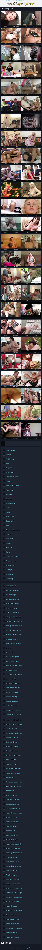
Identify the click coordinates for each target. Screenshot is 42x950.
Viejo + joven (10, 516)
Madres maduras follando (13, 720)
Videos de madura (12, 906)
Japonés (9, 494)
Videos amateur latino (13, 769)
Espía (8, 508)
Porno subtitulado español (13, 893)
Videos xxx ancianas (13, 773)
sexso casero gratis (12, 705)
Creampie (9, 570)
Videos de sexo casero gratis (15, 0)
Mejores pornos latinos (13, 888)
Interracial (9, 548)
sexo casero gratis (12, 692)
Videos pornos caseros (13, 928)
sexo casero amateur (13, 688)
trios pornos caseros (13, 710)
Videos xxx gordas (12, 746)
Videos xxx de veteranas (13, 910)
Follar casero (10, 450)
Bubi (7, 525)
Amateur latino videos (13, 786)
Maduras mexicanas (13, 884)
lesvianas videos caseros (13, 621)
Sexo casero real (11, 870)
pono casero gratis (12, 657)
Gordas (8, 543)
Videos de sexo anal (12, 924)
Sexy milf (9, 468)
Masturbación (11, 503)
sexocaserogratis (12, 701)
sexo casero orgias (12, 697)
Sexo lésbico (10, 539)
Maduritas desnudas (13, 808)
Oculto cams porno (12, 556)
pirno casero (10, 648)
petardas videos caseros (13, 643)
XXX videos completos (13, 804)
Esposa (8, 534)
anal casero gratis (12, 595)
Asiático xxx (10, 459)
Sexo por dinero (11, 915)
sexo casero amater (12, 683)
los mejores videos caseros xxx (13, 626)
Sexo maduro (10, 472)
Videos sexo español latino (13, 844)
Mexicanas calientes (13, 800)
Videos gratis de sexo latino (13, 853)
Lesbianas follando (12, 857)
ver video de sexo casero (13, 714)
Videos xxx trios (11, 817)
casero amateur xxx (12, 603)
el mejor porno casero (13, 617)
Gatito (8, 512)
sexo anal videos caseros (13, 679)
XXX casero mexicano (13, 879)
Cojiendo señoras (12, 835)
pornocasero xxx (11, 670)
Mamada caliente (12, 477)
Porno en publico (11, 932)
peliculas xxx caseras (13, 639)
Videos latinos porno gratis (13, 897)
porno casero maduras (13, 665)
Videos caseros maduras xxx (13, 724)
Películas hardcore (12, 485)
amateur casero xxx (12, 590)
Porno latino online (12, 751)
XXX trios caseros (12, 738)
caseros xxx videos (12, 612)
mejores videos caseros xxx (13, 634)
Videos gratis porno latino (13, 839)
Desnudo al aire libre (13, 530)
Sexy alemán (10, 565)
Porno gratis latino (12, 919)
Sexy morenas (11, 561)
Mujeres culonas (11, 795)
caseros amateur (12, 608)
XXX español (10, 831)
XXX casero (10, 791)
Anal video (9, 490)
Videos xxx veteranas (13, 755)
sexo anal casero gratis (13, 674)
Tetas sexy (9, 579)
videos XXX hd (11, 760)
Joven (8, 463)
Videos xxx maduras (13, 848)
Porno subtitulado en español (13, 764)
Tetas (8, 481)
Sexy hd (8, 454)
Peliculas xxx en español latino (13, 782)
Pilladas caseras (11, 875)
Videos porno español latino (13, 822)
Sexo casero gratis (12, 862)
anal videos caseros (12, 599)
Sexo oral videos (11, 742)
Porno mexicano (11, 826)
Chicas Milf (9, 521)
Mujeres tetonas (11, 729)
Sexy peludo (10, 574)
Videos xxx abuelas (12, 937)
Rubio (8, 552)
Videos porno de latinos (13, 733)
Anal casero (10, 777)
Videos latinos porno (13, 901)
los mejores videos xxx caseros (13, 630)
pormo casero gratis (13, 661)
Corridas (9, 499)
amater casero (11, 586)
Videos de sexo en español (13, 813)
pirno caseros (10, 652)
